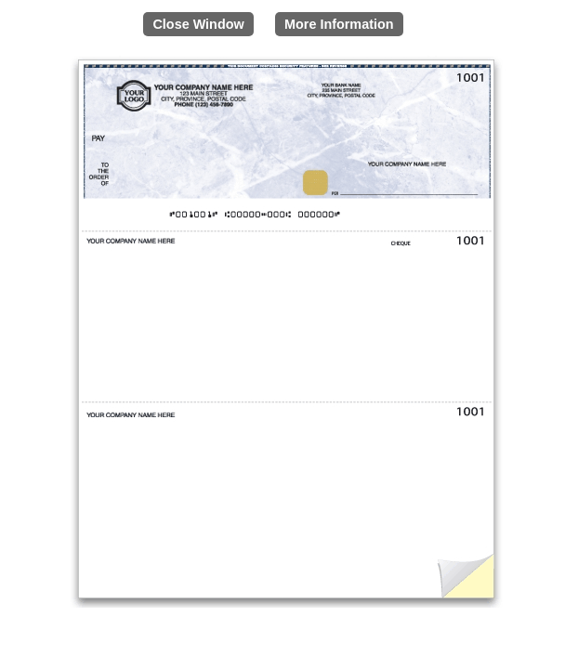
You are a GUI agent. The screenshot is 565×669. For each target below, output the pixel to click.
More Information (339, 24)
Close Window (197, 24)
